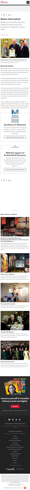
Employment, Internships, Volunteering (15, 447)
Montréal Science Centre (8, 361)
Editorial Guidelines (15, 444)
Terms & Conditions (17, 485)
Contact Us (15, 442)
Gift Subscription (17, 410)
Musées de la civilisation (8, 274)
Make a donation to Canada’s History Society (15, 423)
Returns (15, 460)
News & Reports (15, 455)
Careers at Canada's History (15, 440)
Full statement (17, 482)
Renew (10, 410)
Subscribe (16, 406)
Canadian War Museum (7, 332)
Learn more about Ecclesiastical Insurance (15, 169)
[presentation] (15, 226)
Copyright (9, 484)
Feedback (15, 451)
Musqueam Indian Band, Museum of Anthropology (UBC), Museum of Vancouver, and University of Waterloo (14, 239)
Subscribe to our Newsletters (15, 431)
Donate (15, 436)
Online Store (15, 458)
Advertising (15, 438)
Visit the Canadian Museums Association (15, 137)
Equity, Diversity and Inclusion (15, 449)
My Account (5, 410)
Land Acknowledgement (15, 453)
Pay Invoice (24, 410)
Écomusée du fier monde (8, 304)
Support (15, 462)
